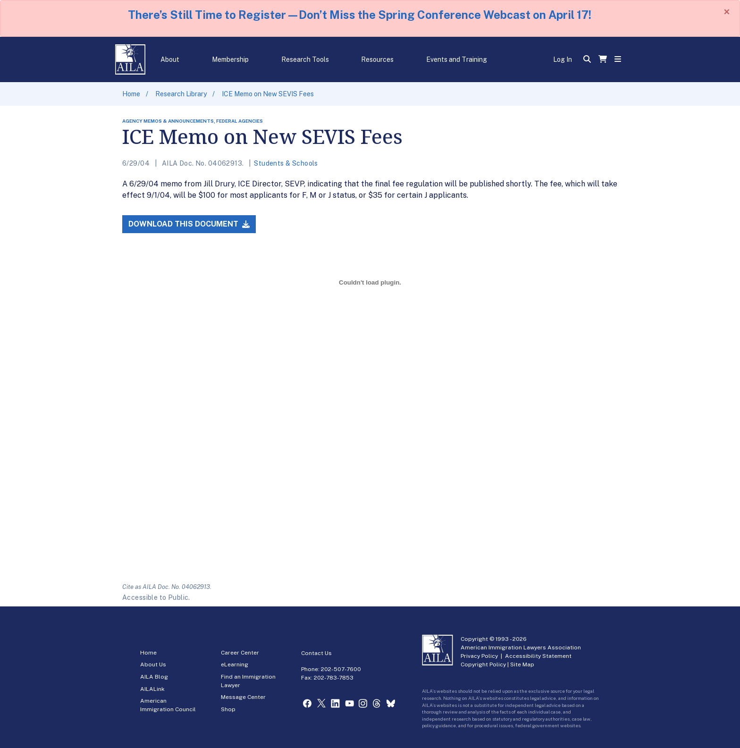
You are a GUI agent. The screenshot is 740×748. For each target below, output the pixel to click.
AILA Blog (154, 676)
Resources (377, 59)
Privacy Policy (479, 656)
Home (131, 94)
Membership (230, 59)
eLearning (234, 664)
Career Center (240, 652)
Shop (228, 709)
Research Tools (305, 59)
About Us (153, 664)
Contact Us (316, 653)
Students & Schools (286, 163)
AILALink (152, 689)
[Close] (727, 11)
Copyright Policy (483, 664)
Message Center (243, 697)
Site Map (522, 664)
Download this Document (189, 223)
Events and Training (456, 59)
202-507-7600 (341, 669)
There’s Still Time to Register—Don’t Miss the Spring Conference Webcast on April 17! (359, 14)
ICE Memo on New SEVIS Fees (268, 94)
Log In (562, 59)
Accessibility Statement (538, 656)
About (169, 59)
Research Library (181, 94)
